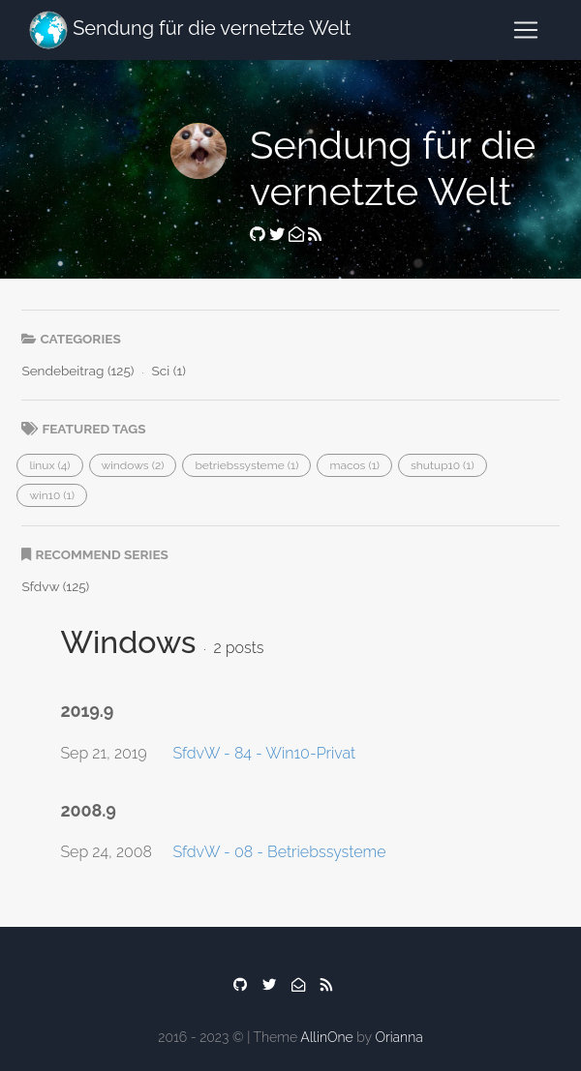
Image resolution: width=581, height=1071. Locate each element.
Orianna (398, 1037)
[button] (49, 465)
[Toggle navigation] (526, 30)
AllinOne (326, 1037)
